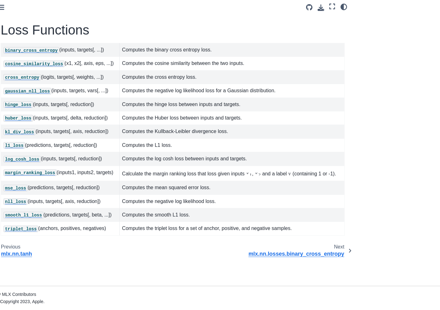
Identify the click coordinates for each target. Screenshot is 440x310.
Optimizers (19, 253)
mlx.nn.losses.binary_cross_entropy (50, 75)
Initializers (23, 233)
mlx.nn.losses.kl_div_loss (43, 145)
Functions (23, 51)
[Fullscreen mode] (332, 6)
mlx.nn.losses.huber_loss (43, 135)
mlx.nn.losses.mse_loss (42, 193)
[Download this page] (321, 8)
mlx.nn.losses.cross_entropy (46, 106)
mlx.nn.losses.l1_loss (39, 155)
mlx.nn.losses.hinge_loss (43, 126)
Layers (20, 41)
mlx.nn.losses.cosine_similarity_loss (50, 92)
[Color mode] (344, 6)
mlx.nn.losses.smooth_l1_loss (48, 213)
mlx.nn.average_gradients (39, 11)
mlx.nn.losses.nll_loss (40, 203)
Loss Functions (29, 61)
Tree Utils (17, 272)
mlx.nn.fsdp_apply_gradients (42, 21)
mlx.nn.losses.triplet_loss (43, 223)
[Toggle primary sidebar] (99, 7)
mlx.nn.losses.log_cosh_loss (46, 165)
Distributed (24, 243)
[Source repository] (309, 7)
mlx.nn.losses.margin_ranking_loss (50, 179)
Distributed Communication (35, 262)
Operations (19, 299)
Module (20, 31)
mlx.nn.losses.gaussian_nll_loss (50, 116)
